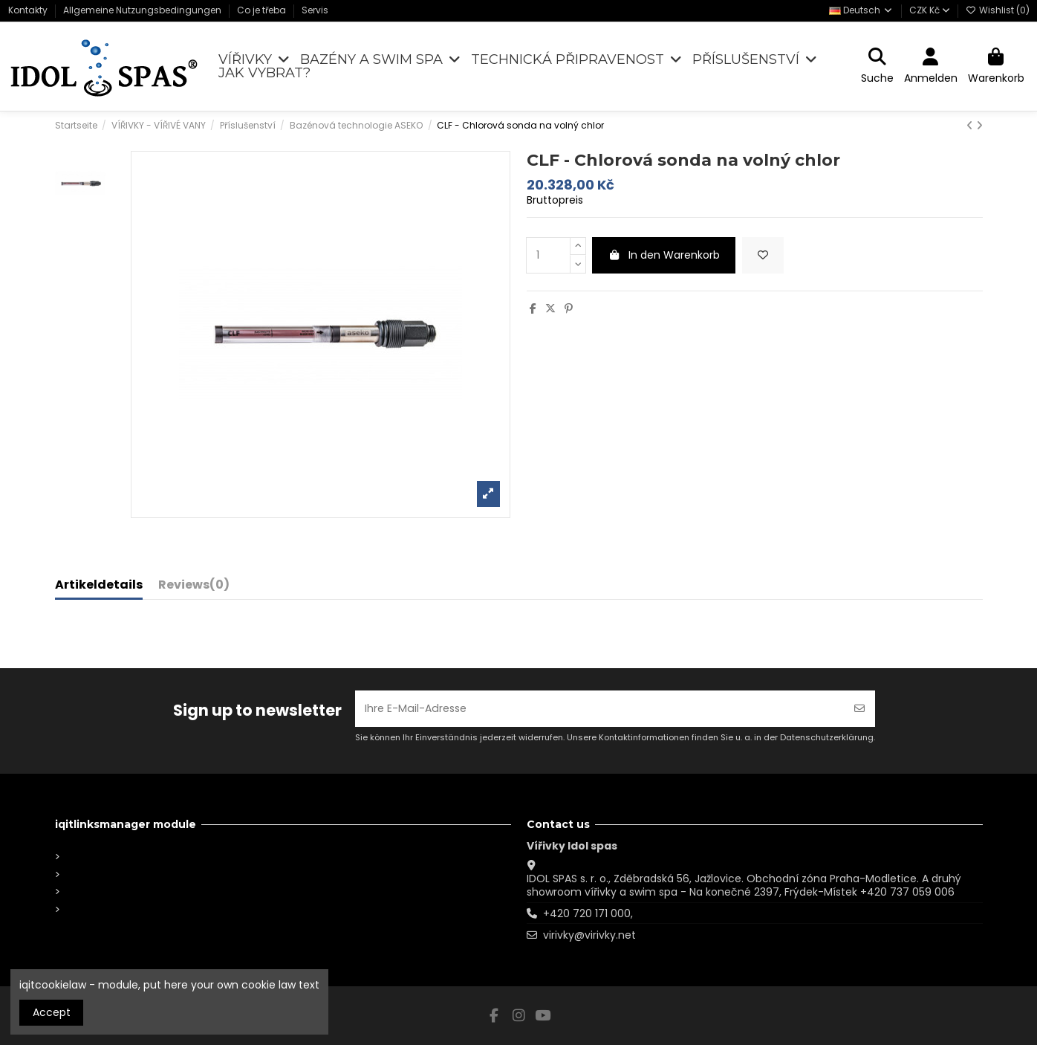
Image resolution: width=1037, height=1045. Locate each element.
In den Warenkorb (664, 255)
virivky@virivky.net (589, 935)
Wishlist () (998, 10)
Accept (52, 1012)
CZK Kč (929, 10)
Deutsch (861, 10)
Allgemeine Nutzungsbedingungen (143, 10)
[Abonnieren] (859, 708)
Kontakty (29, 10)
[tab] (194, 588)
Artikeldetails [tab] (99, 585)
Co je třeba (262, 10)
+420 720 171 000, (588, 913)
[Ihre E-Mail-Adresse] (600, 708)
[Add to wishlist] (763, 255)
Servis (315, 10)
